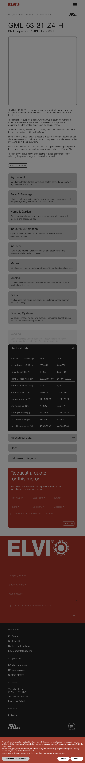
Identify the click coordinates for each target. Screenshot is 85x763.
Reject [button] (63, 758)
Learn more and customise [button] (15, 758)
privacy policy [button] (68, 742)
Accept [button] (77, 758)
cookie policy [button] (6, 746)
